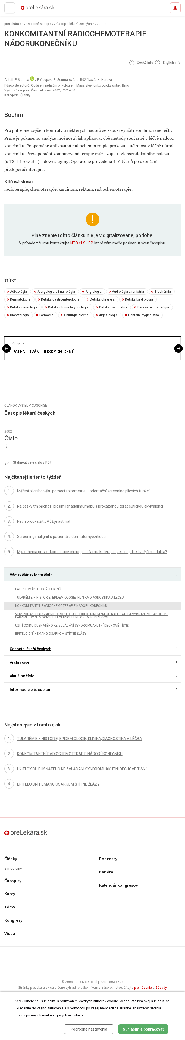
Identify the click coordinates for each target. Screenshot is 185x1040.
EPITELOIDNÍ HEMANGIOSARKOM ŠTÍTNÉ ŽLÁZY (50, 634)
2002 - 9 (101, 24)
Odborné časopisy (39, 24)
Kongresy (13, 920)
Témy (9, 907)
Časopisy (12, 881)
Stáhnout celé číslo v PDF (27, 462)
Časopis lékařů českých (74, 24)
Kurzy (9, 894)
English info (167, 62)
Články (10, 859)
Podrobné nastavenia (89, 1029)
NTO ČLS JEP (81, 243)
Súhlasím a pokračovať (143, 1029)
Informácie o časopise (30, 689)
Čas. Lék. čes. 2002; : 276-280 (53, 90)
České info (140, 62)
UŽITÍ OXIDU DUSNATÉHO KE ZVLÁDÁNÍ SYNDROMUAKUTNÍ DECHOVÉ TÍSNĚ (72, 625)
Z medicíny (13, 868)
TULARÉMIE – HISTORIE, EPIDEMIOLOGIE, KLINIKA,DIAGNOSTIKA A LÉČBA (69, 597)
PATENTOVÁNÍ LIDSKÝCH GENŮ (43, 351)
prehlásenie (143, 988)
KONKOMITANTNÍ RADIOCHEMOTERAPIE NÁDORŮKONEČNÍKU (61, 606)
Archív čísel (20, 662)
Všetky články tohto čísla (31, 575)
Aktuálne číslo (22, 676)
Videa (9, 934)
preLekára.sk (28, 9)
